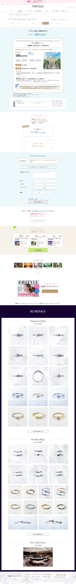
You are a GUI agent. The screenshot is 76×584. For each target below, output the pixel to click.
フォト (26, 23)
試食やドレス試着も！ (38, 250)
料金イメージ (59, 23)
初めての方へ (27, 579)
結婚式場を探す (28, 574)
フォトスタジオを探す (36, 574)
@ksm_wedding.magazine (61, 577)
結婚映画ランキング (46, 576)
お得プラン (45, 23)
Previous (11, 240)
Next (64, 240)
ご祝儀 (32, 23)
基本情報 (12, 23)
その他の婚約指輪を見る (37, 431)
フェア (39, 23)
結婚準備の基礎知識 (46, 574)
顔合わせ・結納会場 (36, 576)
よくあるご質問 (34, 579)
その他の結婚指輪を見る (37, 534)
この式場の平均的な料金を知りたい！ (38, 220)
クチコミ (52, 23)
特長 (19, 23)
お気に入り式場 (71, 7)
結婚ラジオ (27, 576)
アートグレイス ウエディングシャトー (22, 19)
